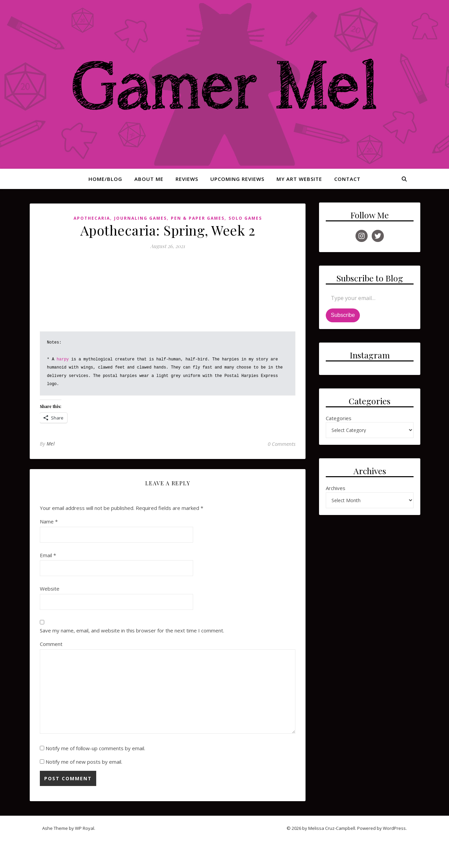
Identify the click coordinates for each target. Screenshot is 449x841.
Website (49, 588)
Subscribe (343, 315)
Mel (51, 443)
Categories (338, 418)
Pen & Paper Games (197, 218)
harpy (63, 359)
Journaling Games (140, 218)
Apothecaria (92, 218)
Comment (51, 644)
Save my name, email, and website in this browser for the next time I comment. (132, 630)
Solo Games (245, 218)
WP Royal (84, 828)
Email (48, 555)
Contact (347, 178)
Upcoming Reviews (237, 178)
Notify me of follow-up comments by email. (95, 748)
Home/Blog (105, 178)
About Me (148, 178)
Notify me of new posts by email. (84, 761)
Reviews (187, 178)
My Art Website (299, 178)
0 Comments (281, 443)
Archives (335, 488)
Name (49, 521)
